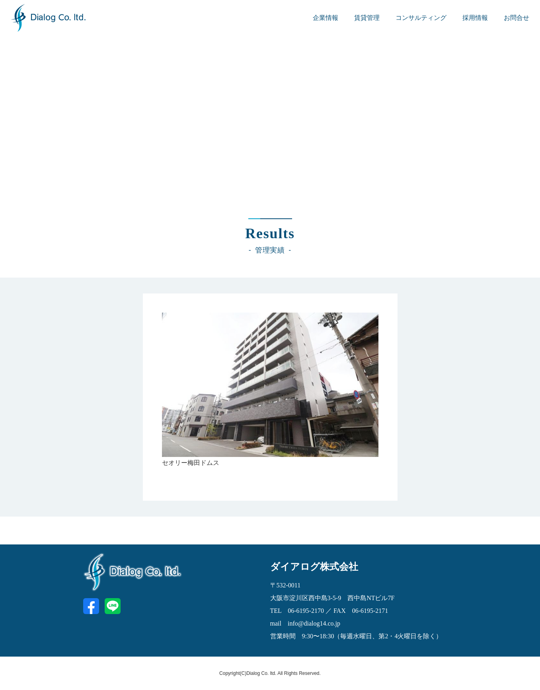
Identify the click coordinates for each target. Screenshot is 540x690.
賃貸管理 (367, 17)
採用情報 (475, 17)
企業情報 (325, 17)
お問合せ (516, 17)
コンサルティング (421, 17)
